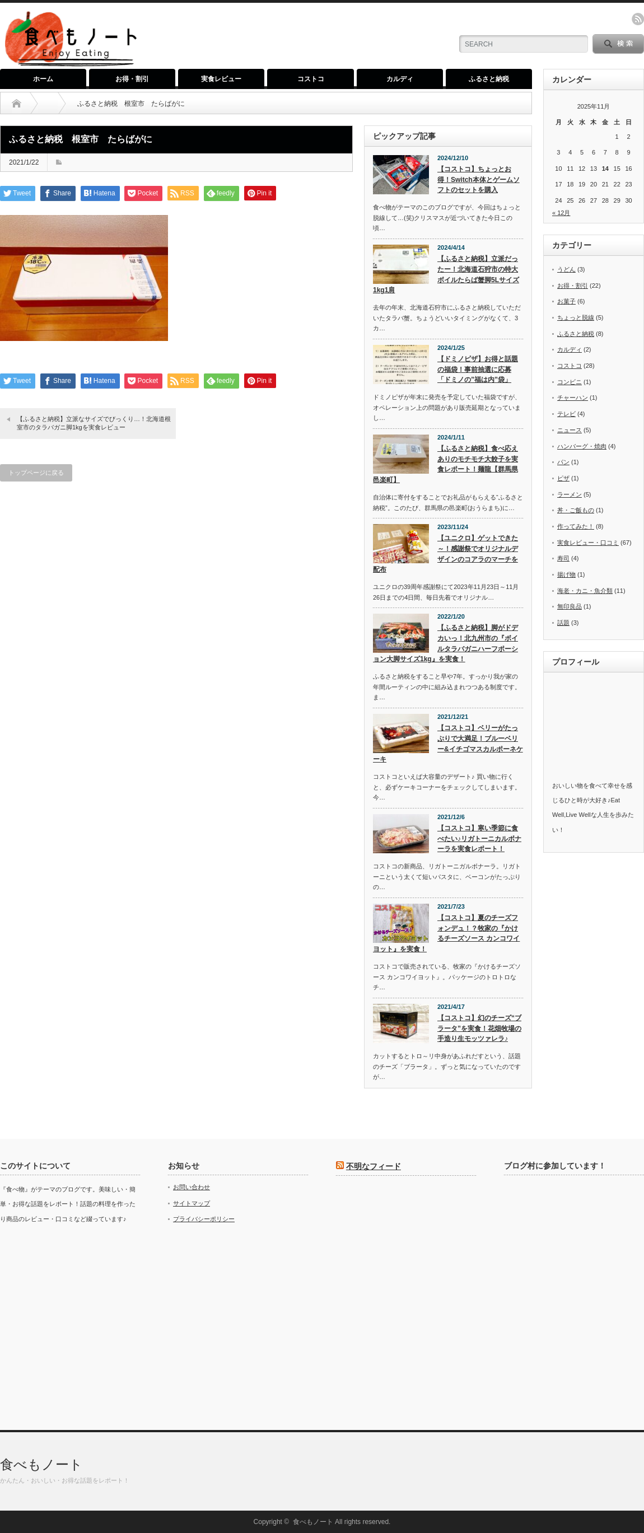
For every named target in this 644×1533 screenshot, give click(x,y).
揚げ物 (566, 574)
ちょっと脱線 (575, 317)
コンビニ (569, 381)
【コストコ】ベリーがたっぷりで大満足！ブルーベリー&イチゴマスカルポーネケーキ (448, 743)
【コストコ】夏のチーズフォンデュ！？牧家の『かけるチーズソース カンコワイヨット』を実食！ (446, 933)
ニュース (569, 430)
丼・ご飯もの (575, 510)
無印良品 (569, 606)
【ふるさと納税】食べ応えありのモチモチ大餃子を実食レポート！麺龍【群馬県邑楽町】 (445, 464)
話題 (563, 622)
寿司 (563, 558)
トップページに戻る (36, 472)
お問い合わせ (191, 1187)
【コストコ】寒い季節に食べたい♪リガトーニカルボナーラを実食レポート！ (479, 838)
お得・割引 (132, 79)
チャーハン (572, 397)
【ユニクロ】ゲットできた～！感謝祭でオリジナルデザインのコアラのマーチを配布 (445, 553)
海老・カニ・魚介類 (585, 590)
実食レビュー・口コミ (588, 542)
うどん (566, 269)
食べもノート (41, 1464)
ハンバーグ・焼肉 (581, 446)
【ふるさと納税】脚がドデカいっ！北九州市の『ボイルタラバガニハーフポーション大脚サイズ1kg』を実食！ (445, 643)
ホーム (43, 79)
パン (563, 462)
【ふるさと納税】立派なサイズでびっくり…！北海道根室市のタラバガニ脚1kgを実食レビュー (94, 423)
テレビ (566, 413)
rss (638, 19)
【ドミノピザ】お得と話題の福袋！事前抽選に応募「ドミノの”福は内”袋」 (477, 369)
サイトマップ (191, 1203)
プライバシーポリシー (204, 1219)
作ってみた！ (575, 526)
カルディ (399, 79)
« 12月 (561, 212)
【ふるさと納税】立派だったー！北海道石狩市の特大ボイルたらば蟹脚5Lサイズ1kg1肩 (446, 274)
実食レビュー (221, 79)
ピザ (563, 478)
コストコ (310, 79)
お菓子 (566, 301)
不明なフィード (373, 1166)
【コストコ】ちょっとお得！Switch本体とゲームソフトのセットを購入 (478, 179)
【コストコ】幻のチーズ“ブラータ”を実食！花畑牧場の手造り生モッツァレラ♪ (479, 1028)
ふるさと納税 (489, 79)
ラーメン (569, 494)
